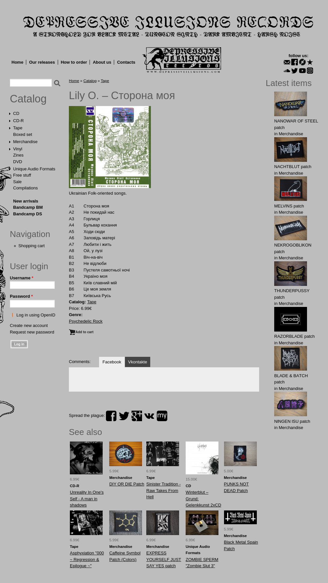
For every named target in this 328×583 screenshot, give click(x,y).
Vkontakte (137, 361)
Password (21, 296)
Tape (17, 127)
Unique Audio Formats (34, 168)
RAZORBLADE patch (294, 336)
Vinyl (17, 148)
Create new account (29, 325)
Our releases (42, 62)
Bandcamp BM (28, 207)
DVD (17, 161)
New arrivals (25, 201)
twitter (124, 416)
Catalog (28, 99)
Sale (17, 181)
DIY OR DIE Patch (126, 484)
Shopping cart (31, 245)
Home (17, 62)
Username (21, 277)
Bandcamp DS (27, 213)
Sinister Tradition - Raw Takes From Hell (163, 490)
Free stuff (22, 175)
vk (149, 416)
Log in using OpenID (35, 315)
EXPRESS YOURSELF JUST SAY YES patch (163, 559)
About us (102, 62)
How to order (74, 62)
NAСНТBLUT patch (292, 166)
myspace (162, 416)
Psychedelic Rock (86, 321)
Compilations (25, 187)
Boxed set (22, 134)
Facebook (111, 361)
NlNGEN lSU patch (292, 421)
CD (16, 113)
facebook (111, 416)
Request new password (32, 332)
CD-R (18, 120)
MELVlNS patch (289, 206)
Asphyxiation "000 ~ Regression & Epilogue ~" (87, 559)
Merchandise (25, 141)
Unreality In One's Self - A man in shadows (87, 498)
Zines (18, 155)
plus (137, 416)
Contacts (126, 62)
